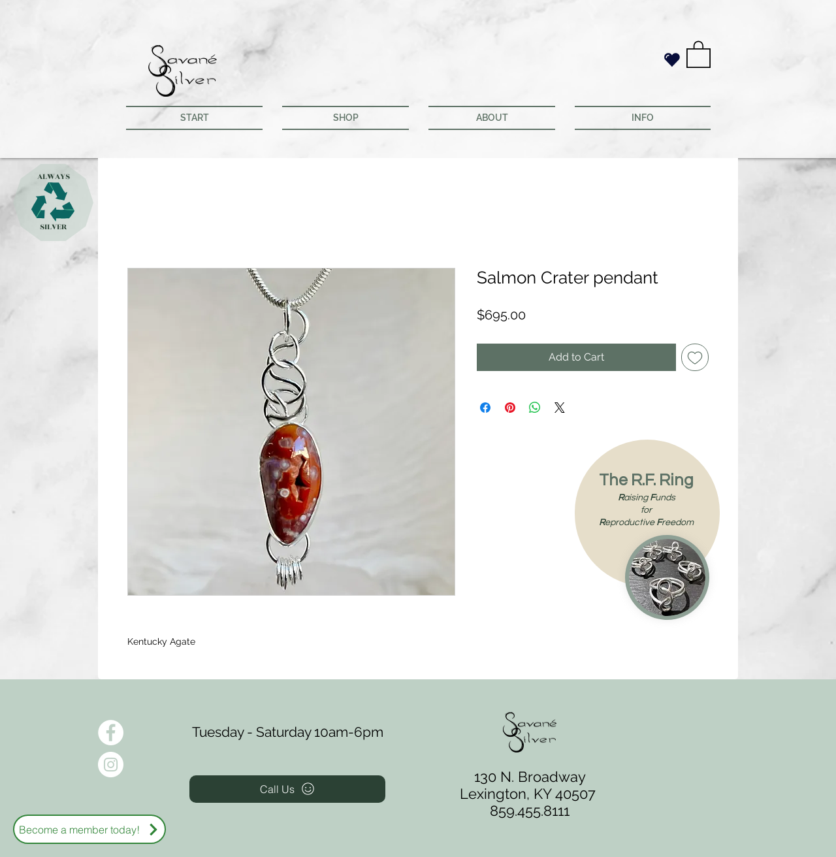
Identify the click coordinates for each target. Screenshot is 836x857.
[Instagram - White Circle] (110, 764)
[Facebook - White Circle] (110, 732)
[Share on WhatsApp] (535, 407)
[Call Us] (287, 789)
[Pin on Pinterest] (510, 407)
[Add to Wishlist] (695, 357)
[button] (698, 53)
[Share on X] (560, 407)
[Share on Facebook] (485, 407)
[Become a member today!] (89, 829)
